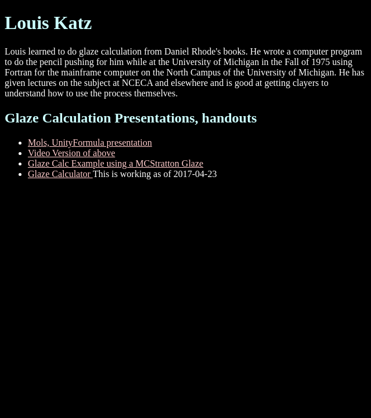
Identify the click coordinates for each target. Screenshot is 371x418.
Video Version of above (71, 153)
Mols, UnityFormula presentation (90, 142)
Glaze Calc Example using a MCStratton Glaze (115, 163)
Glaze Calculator (60, 174)
